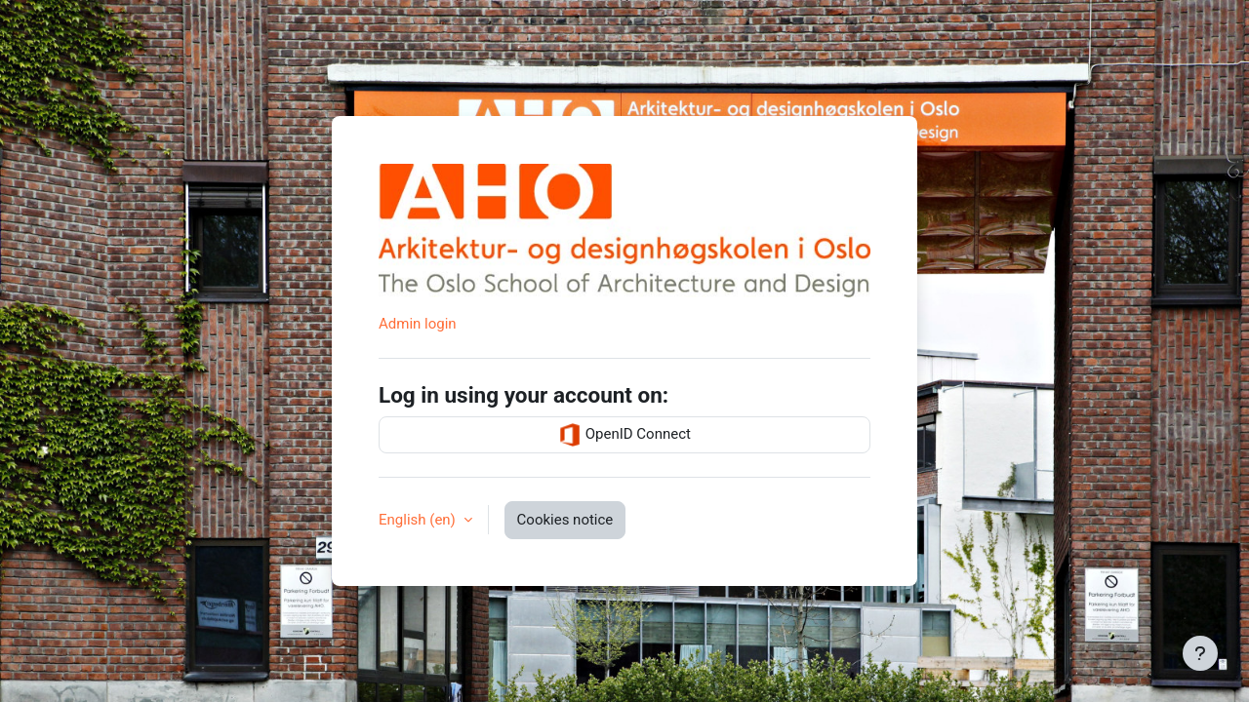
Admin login (418, 323)
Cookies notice (565, 519)
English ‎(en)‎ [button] (419, 519)
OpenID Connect (624, 435)
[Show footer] (1200, 653)
